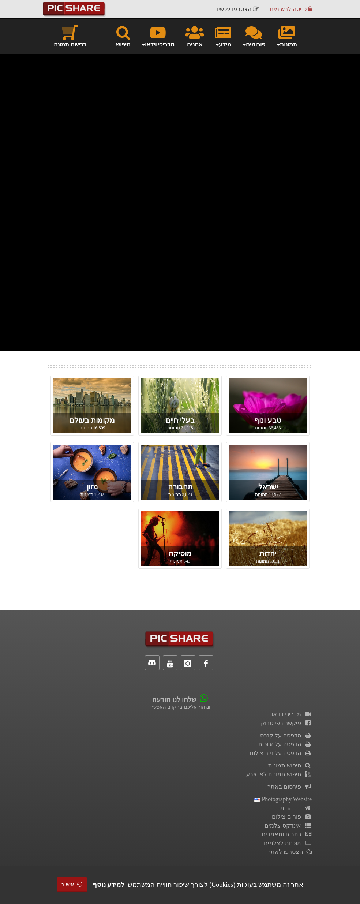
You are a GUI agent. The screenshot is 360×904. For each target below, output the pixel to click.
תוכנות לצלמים (288, 843)
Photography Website (283, 799)
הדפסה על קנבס (286, 735)
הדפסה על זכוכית (285, 744)
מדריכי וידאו (291, 714)
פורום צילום (292, 817)
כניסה (291, 9)
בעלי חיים (180, 420)
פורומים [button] (253, 36)
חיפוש (123, 36)
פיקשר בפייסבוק (286, 723)
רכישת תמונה (70, 36)
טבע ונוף (267, 420)
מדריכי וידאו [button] (158, 36)
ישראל (268, 487)
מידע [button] (223, 36)
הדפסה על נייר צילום (281, 753)
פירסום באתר (289, 787)
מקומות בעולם (92, 420)
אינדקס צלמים (288, 825)
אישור (72, 884)
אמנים (194, 36)
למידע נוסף (109, 884)
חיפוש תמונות (290, 765)
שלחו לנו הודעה (174, 699)
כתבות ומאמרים (287, 834)
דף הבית (296, 808)
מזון (92, 487)
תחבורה (180, 487)
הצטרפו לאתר (289, 852)
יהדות (267, 553)
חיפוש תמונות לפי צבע (279, 774)
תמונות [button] (286, 36)
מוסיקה (180, 553)
